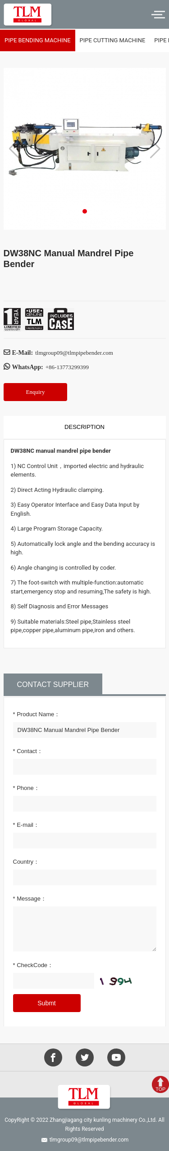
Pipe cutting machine (113, 40)
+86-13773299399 (67, 367)
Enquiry (35, 391)
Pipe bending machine (38, 40)
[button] (84, 211)
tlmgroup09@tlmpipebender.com (74, 352)
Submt (46, 1003)
